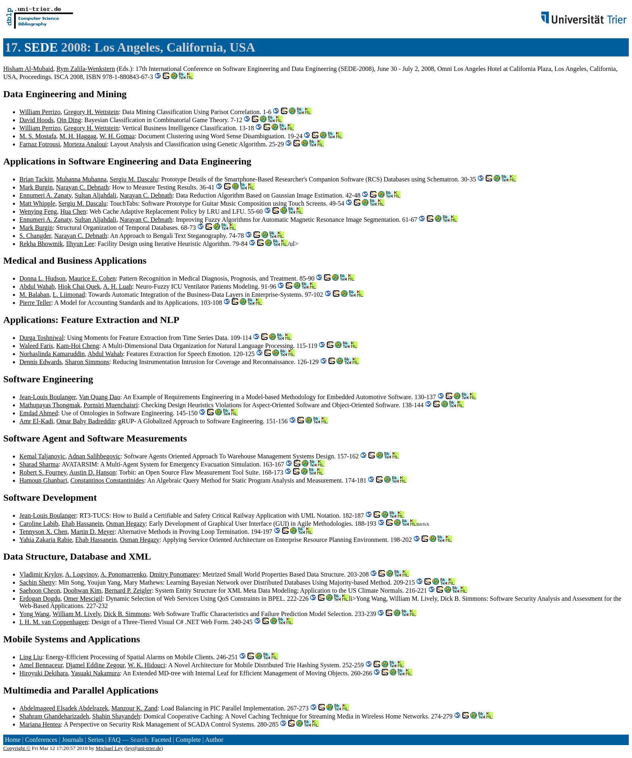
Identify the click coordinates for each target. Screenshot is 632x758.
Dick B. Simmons (127, 613)
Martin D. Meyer (92, 531)
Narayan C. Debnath (82, 187)
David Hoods (36, 120)
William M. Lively (76, 613)
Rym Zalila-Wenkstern (85, 68)
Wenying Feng (38, 211)
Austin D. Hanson (92, 472)
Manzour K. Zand (134, 708)
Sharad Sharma (38, 464)
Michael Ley (109, 748)
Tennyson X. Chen (43, 531)
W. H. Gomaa (117, 136)
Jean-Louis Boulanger (47, 397)
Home (13, 739)
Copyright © (17, 748)
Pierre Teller (35, 302)
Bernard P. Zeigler (128, 590)
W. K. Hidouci (146, 665)
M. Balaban (34, 294)
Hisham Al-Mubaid (28, 68)
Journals (72, 739)
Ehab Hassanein (82, 523)
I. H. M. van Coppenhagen (53, 621)
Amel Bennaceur (40, 665)
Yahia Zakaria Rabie (45, 539)
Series (96, 739)
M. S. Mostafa (37, 136)
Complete (188, 739)
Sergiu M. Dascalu (134, 179)
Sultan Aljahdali (95, 195)
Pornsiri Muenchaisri (110, 405)
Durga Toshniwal (41, 337)
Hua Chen (73, 211)
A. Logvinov (81, 574)
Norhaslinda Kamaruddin (52, 353)
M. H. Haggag (78, 136)
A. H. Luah (117, 286)
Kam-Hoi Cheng (77, 345)
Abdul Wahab (37, 286)
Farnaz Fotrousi (39, 144)
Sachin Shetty (37, 582)
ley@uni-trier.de (143, 748)
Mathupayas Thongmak (49, 405)
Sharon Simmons (87, 361)
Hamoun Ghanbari (43, 480)
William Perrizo (39, 111)
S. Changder (35, 235)
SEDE (41, 47)
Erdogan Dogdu (39, 598)
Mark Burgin (36, 187)
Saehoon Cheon (39, 590)
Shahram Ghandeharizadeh (54, 716)
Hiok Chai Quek (79, 286)
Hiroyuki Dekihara (43, 673)
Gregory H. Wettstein (91, 111)
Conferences (41, 739)
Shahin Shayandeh (116, 716)
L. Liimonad (69, 294)
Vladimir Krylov (40, 574)
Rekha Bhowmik (41, 243)
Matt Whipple (37, 203)
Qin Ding (69, 120)
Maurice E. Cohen (92, 278)
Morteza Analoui (85, 144)
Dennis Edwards (40, 361)
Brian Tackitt (36, 179)
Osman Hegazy (126, 523)
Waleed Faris (36, 345)
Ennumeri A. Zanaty (45, 195)
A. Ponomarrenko (123, 574)
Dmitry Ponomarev (174, 574)
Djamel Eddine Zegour (95, 665)
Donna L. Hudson (42, 278)
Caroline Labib (38, 523)
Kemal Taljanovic (42, 456)
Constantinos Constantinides (107, 480)
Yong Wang (34, 613)
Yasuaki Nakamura (95, 673)
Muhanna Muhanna (81, 179)
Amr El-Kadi (36, 421)
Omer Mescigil (83, 598)
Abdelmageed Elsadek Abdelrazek (63, 708)
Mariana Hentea (40, 724)
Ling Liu (30, 657)
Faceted (161, 739)
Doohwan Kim (82, 590)
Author (214, 739)
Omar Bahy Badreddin (85, 421)
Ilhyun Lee (80, 243)
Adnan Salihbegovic (94, 456)
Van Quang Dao (99, 397)
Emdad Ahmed (38, 413)
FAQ (114, 739)
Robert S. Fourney (43, 472)
